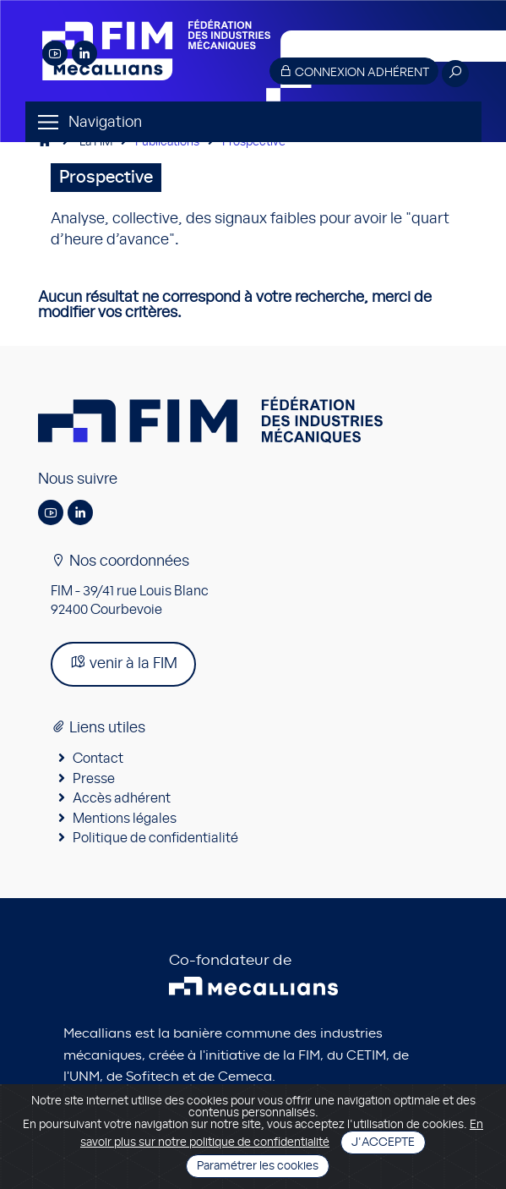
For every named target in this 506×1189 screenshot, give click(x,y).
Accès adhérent (122, 798)
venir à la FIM (123, 662)
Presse (94, 779)
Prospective (254, 142)
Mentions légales (125, 818)
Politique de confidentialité (155, 838)
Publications (167, 142)
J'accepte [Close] (383, 1142)
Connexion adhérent (354, 71)
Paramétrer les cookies (257, 1166)
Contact (98, 758)
